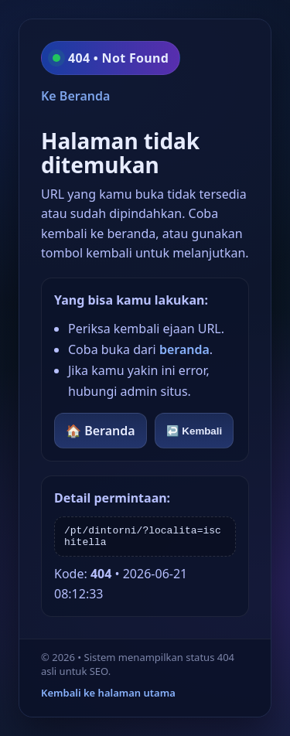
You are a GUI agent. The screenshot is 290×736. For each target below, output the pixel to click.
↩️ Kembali (194, 431)
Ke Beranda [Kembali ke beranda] (75, 95)
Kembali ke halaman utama (108, 693)
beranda (184, 349)
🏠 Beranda (100, 430)
